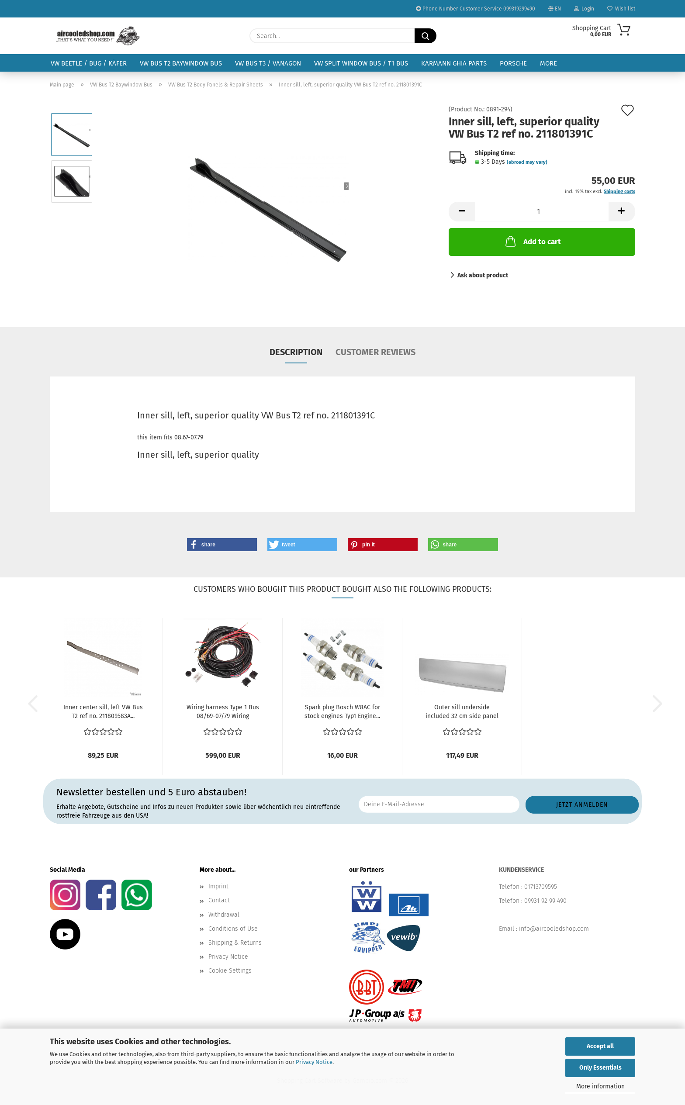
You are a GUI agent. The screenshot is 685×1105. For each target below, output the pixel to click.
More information (600, 1086)
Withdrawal (223, 915)
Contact (219, 900)
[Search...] (425, 35)
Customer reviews (375, 352)
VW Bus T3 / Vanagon (268, 63)
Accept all (600, 1046)
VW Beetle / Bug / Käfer (89, 63)
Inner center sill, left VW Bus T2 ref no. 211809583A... (103, 712)
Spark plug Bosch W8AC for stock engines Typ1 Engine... (342, 712)
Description (296, 352)
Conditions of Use (233, 928)
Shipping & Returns (235, 942)
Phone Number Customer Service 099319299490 (475, 9)
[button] (462, 211)
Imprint (218, 886)
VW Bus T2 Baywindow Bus (181, 63)
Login (584, 9)
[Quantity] (542, 211)
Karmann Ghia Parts (454, 63)
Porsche (513, 63)
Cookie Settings (230, 970)
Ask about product (482, 275)
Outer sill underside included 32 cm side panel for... (462, 712)
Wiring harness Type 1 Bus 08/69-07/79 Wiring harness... (223, 712)
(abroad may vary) (527, 162)
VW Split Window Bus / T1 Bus (361, 63)
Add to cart (532, 241)
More (548, 63)
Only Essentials (600, 1067)
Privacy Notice (314, 1062)
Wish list (621, 9)
